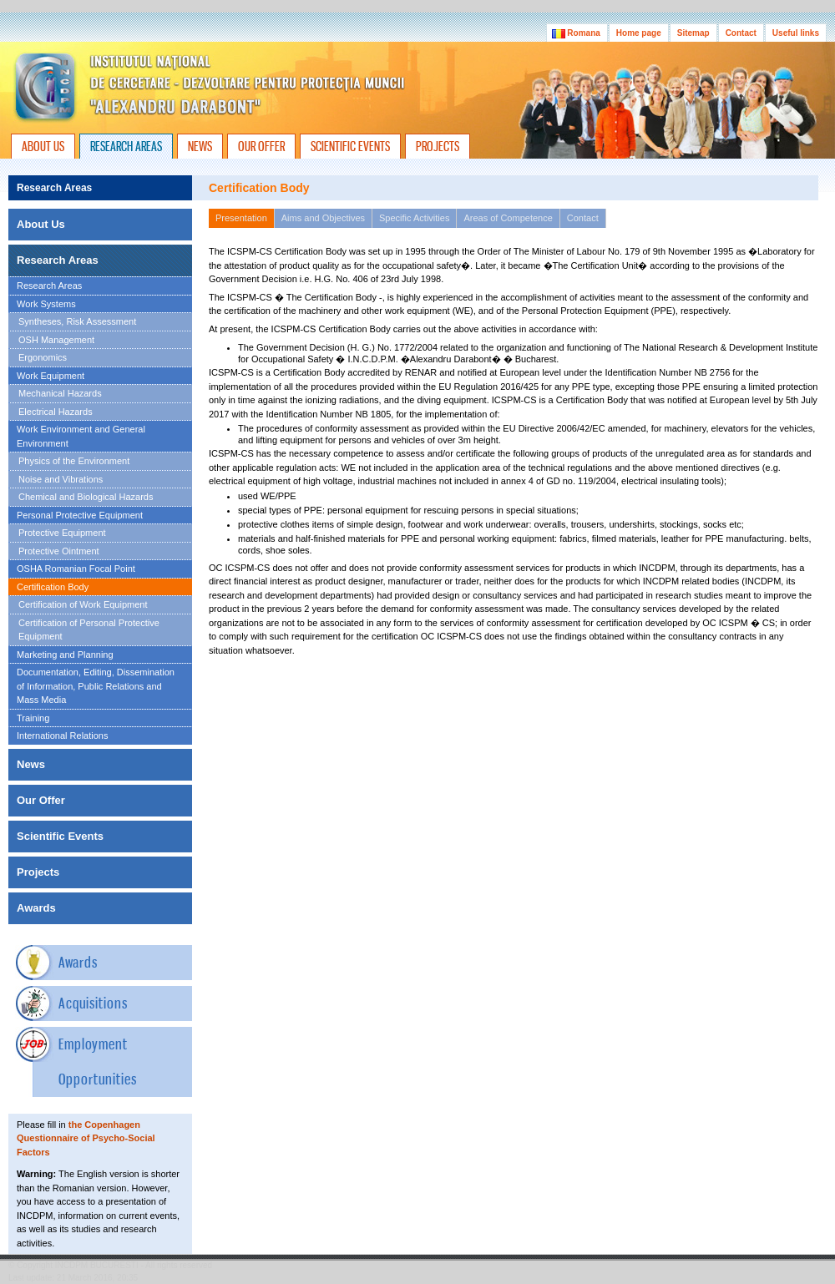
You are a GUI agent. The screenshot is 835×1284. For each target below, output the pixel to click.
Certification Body (53, 587)
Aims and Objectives (323, 218)
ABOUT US (43, 146)
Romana (577, 33)
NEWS (200, 146)
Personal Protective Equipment (80, 515)
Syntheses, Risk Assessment (77, 321)
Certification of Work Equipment (82, 604)
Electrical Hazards (55, 412)
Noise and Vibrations (60, 479)
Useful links (795, 33)
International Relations (62, 735)
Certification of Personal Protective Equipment (88, 630)
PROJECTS (437, 146)
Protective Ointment (58, 551)
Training (33, 718)
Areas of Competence (507, 218)
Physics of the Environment (73, 461)
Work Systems (46, 304)
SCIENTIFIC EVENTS (350, 146)
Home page (638, 33)
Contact (741, 33)
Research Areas (49, 286)
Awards (78, 962)
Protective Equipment (62, 533)
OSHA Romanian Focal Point (76, 569)
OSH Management (56, 340)
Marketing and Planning (65, 655)
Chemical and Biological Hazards (85, 497)
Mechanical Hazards (60, 393)
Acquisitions (93, 1003)
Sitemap (693, 33)
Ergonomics (42, 357)
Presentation (241, 218)
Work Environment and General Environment (81, 436)
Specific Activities (414, 218)
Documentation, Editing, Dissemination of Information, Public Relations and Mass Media (96, 686)
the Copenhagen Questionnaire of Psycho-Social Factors (86, 1138)
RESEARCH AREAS (126, 146)
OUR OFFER (261, 146)
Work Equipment (50, 376)
